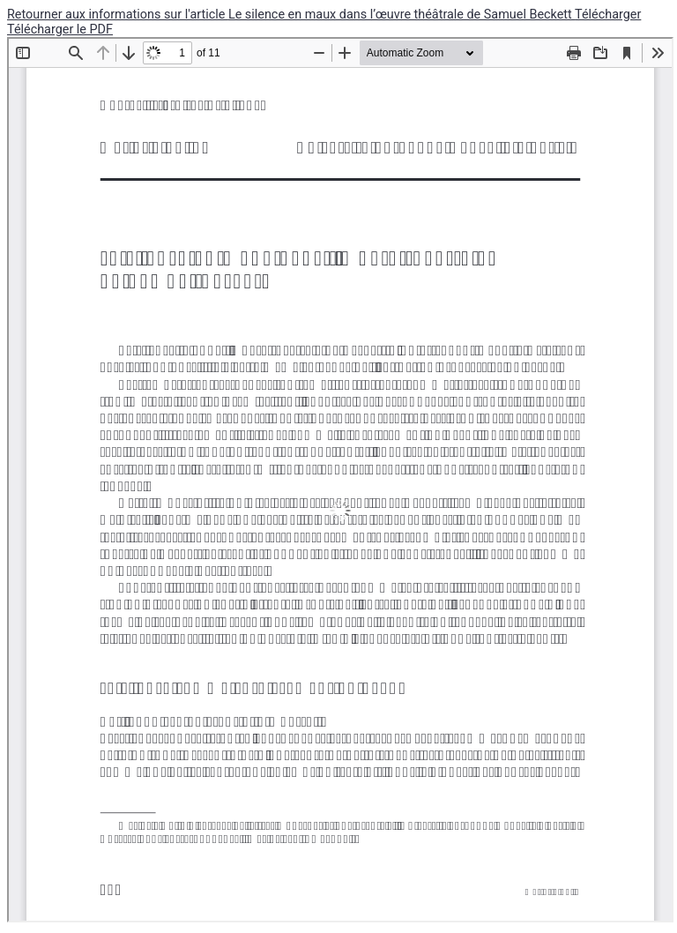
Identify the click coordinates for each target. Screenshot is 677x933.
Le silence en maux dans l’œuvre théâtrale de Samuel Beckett (401, 14)
